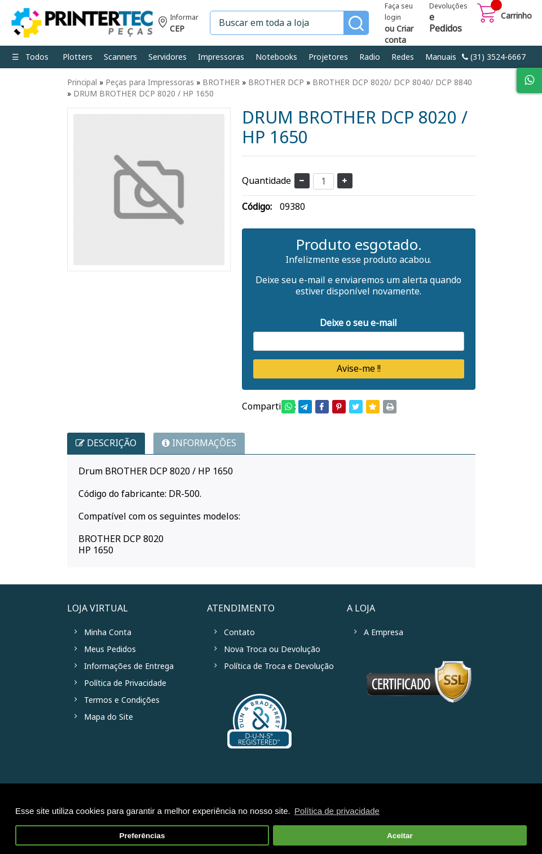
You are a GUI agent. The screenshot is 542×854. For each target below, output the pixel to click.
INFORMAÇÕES (199, 443)
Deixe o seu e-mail (358, 323)
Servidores (167, 57)
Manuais (440, 57)
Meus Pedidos (110, 649)
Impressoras (221, 57)
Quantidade (266, 181)
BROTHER (221, 82)
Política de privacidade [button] (337, 811)
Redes (402, 57)
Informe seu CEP (178, 24)
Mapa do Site (108, 717)
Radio (369, 57)
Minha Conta (107, 632)
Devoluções (448, 18)
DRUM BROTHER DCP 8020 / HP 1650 (143, 94)
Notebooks (276, 57)
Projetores (328, 57)
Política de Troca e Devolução (279, 666)
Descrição (106, 443)
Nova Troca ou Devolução (272, 649)
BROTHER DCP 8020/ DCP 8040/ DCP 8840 (392, 82)
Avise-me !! (359, 368)
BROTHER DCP (276, 82)
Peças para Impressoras (149, 82)
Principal (82, 82)
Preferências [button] (142, 835)
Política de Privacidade (125, 683)
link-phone (494, 57)
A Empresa (383, 632)
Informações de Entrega (129, 666)
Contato (239, 632)
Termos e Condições (122, 700)
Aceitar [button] (400, 835)
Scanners (120, 57)
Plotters (77, 57)
